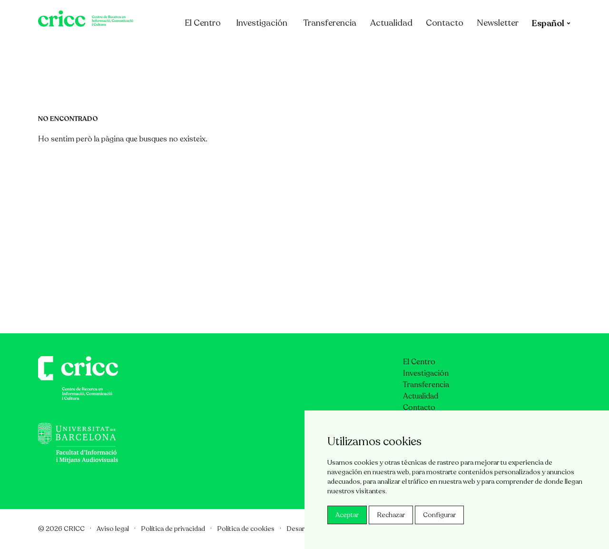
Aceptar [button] (347, 514)
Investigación (298, 49)
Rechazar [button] (391, 514)
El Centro (244, 49)
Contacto (482, 49)
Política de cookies (246, 528)
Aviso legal (113, 528)
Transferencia (366, 49)
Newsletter (535, 49)
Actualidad (428, 49)
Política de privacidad (173, 528)
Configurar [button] (439, 514)
